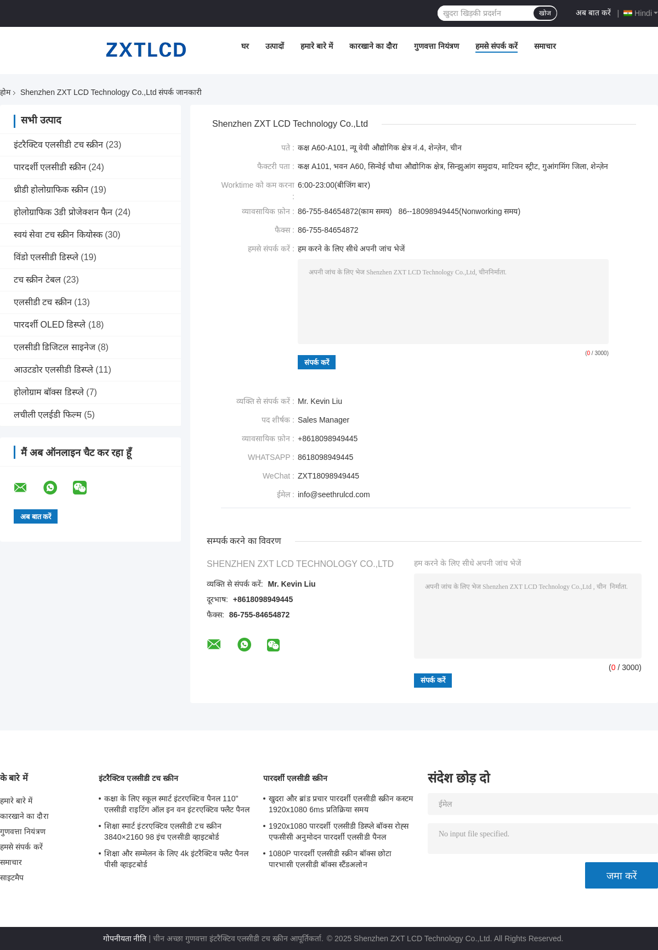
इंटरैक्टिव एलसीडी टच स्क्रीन (58, 144)
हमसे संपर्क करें (496, 46)
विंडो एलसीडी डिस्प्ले (46, 257)
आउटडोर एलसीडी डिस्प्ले (53, 369)
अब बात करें (593, 12)
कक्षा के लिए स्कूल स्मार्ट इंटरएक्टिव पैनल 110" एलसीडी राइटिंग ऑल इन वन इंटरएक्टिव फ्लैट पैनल (177, 804)
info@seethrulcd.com (334, 494)
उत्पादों (274, 46)
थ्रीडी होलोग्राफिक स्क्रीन (51, 189)
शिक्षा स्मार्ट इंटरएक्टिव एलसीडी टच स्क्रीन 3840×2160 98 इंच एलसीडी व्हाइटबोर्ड (163, 831)
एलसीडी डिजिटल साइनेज (54, 347)
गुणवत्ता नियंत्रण (436, 46)
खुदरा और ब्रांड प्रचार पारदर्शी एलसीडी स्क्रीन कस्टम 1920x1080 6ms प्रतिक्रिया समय (341, 804)
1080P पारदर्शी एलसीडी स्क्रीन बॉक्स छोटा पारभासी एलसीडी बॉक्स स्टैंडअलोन (330, 859)
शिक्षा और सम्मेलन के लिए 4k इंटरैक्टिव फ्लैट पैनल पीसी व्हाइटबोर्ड (176, 859)
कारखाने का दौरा (373, 46)
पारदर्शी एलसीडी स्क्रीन (50, 167)
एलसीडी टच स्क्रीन (43, 302)
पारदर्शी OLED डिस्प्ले (50, 324)
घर (245, 46)
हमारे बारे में (316, 46)
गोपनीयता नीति (125, 938)
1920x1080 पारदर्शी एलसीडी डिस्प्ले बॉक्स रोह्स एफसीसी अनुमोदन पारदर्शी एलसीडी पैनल (339, 831)
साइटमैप (12, 877)
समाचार (545, 46)
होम (5, 92)
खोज (545, 13)
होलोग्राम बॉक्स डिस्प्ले (49, 392)
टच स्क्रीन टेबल (37, 279)
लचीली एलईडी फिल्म (48, 414)
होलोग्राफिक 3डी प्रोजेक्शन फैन (63, 212)
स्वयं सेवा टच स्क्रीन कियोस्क (58, 234)
